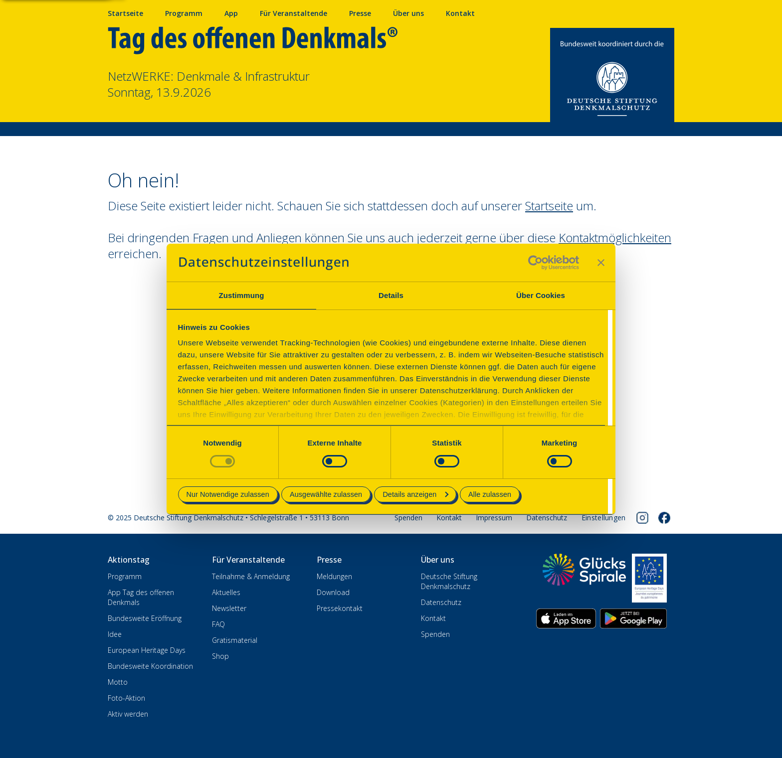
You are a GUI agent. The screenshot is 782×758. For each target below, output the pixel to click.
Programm (125, 576)
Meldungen (334, 576)
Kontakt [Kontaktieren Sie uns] (460, 13)
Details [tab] (391, 295)
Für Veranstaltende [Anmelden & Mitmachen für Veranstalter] (293, 13)
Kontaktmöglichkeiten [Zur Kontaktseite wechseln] (615, 237)
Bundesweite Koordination (150, 666)
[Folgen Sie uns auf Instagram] (642, 518)
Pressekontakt (340, 608)
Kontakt (449, 517)
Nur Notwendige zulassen (228, 494)
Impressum (494, 517)
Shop (220, 656)
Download (333, 592)
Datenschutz (546, 517)
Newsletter (229, 608)
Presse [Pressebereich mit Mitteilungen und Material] (360, 13)
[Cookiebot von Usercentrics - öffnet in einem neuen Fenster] (535, 262)
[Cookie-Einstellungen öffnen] (603, 517)
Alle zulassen (489, 494)
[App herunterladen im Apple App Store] (566, 618)
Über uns (408, 13)
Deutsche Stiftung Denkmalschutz (449, 581)
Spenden (408, 517)
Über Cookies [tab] (540, 295)
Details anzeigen (415, 494)
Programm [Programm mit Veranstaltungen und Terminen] (183, 13)
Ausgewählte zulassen (326, 494)
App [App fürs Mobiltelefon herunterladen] (231, 13)
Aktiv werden (128, 714)
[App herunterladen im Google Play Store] (633, 618)
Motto (118, 682)
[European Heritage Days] (649, 578)
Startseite (125, 13)
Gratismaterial (234, 640)
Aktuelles (226, 592)
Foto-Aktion (126, 698)
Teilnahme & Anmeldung (251, 576)
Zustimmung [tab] (241, 295)
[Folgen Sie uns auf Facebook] (664, 518)
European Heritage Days (147, 650)
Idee (115, 634)
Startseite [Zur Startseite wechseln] (549, 205)
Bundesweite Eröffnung (145, 618)
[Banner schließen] (600, 262)
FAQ (218, 624)
